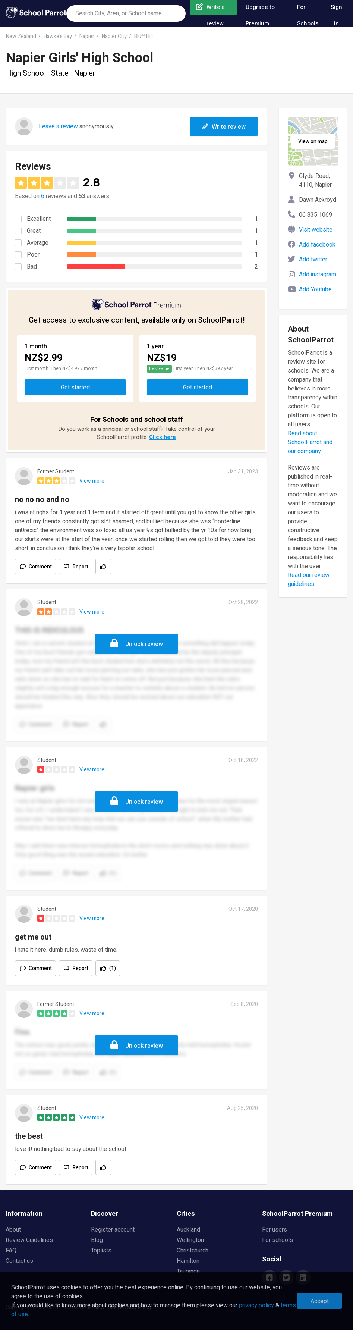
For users (274, 1229)
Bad (32, 266)
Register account (113, 1229)
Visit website (315, 229)
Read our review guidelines (309, 580)
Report (80, 567)
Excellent (39, 218)
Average (37, 242)
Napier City (114, 36)
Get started (75, 387)
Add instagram (317, 274)
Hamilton (188, 1261)
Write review (224, 126)
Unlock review (144, 644)
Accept (320, 1301)
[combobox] (126, 13)
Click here (162, 437)
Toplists (101, 1250)
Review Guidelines (29, 1240)
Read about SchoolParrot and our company (310, 442)
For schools (277, 1240)
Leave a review (58, 126)
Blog (97, 1240)
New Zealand (21, 36)
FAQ (11, 1250)
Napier (86, 36)
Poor (33, 254)
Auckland (188, 1229)
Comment (40, 567)
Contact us (19, 1261)
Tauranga (188, 1271)
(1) (112, 968)
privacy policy (256, 1305)
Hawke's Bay (58, 36)
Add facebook (317, 244)
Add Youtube (315, 289)
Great (34, 230)
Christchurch (192, 1250)
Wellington (190, 1240)
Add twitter (313, 259)
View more (91, 481)
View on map (313, 141)
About (13, 1229)
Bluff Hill (143, 36)
